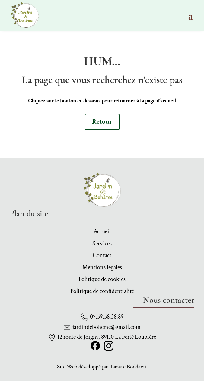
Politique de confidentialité (102, 292)
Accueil (102, 232)
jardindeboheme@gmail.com (106, 327)
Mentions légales (102, 268)
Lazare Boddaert (128, 366)
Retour (102, 121)
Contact (102, 256)
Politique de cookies (102, 280)
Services (102, 244)
